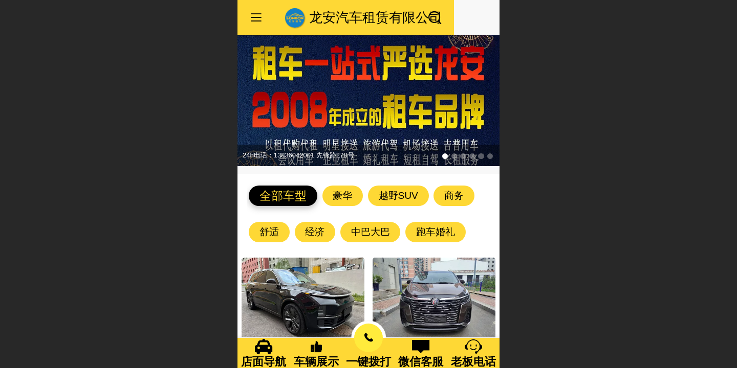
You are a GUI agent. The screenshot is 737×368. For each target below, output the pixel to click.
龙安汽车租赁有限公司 (375, 17)
